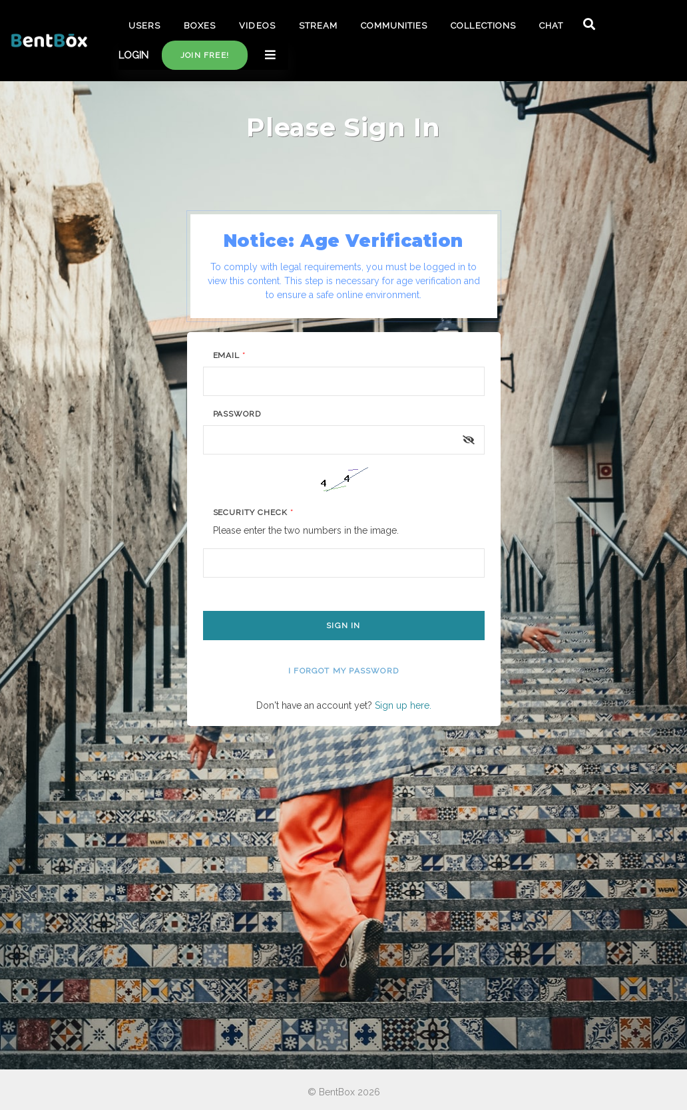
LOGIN (133, 55)
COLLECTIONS (483, 26)
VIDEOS (257, 26)
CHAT (551, 26)
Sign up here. (403, 705)
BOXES (200, 26)
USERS (144, 26)
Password (237, 414)
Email (229, 355)
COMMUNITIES (394, 26)
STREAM (318, 26)
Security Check (253, 512)
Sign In (343, 625)
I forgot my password (343, 670)
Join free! (204, 55)
